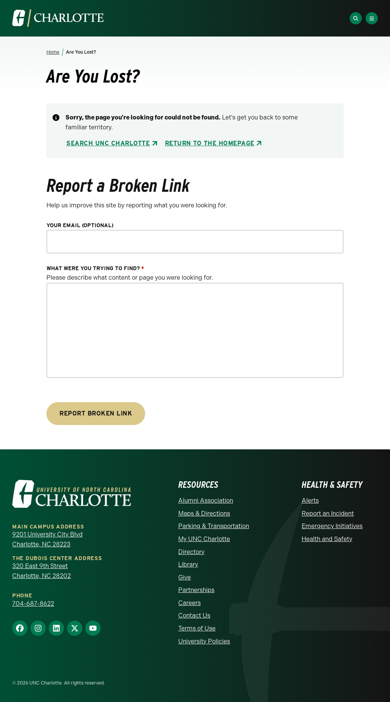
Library (188, 564)
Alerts (310, 500)
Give (184, 577)
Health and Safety (327, 539)
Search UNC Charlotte (108, 143)
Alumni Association (205, 500)
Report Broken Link (95, 413)
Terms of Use (197, 628)
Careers (189, 602)
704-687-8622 (33, 603)
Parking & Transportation (213, 526)
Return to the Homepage (209, 143)
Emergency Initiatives (332, 526)
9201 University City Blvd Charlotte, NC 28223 (47, 539)
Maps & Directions (204, 513)
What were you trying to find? (95, 268)
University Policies (204, 641)
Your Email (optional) (79, 225)
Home (52, 52)
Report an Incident (328, 513)
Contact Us (194, 615)
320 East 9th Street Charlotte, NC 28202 (41, 570)
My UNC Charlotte (204, 539)
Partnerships (196, 590)
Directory (191, 552)
